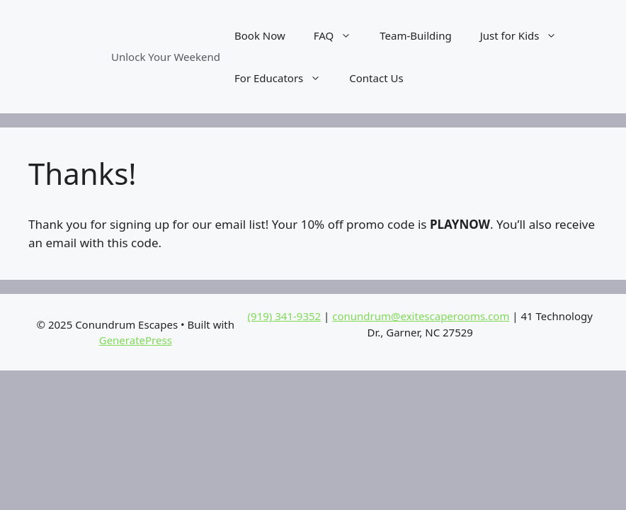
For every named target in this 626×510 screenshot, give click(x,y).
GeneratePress (135, 340)
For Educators (284, 78)
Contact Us (376, 78)
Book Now (259, 35)
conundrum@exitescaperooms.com (420, 316)
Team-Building (415, 35)
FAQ (340, 35)
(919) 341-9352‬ (284, 316)
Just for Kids (525, 35)
